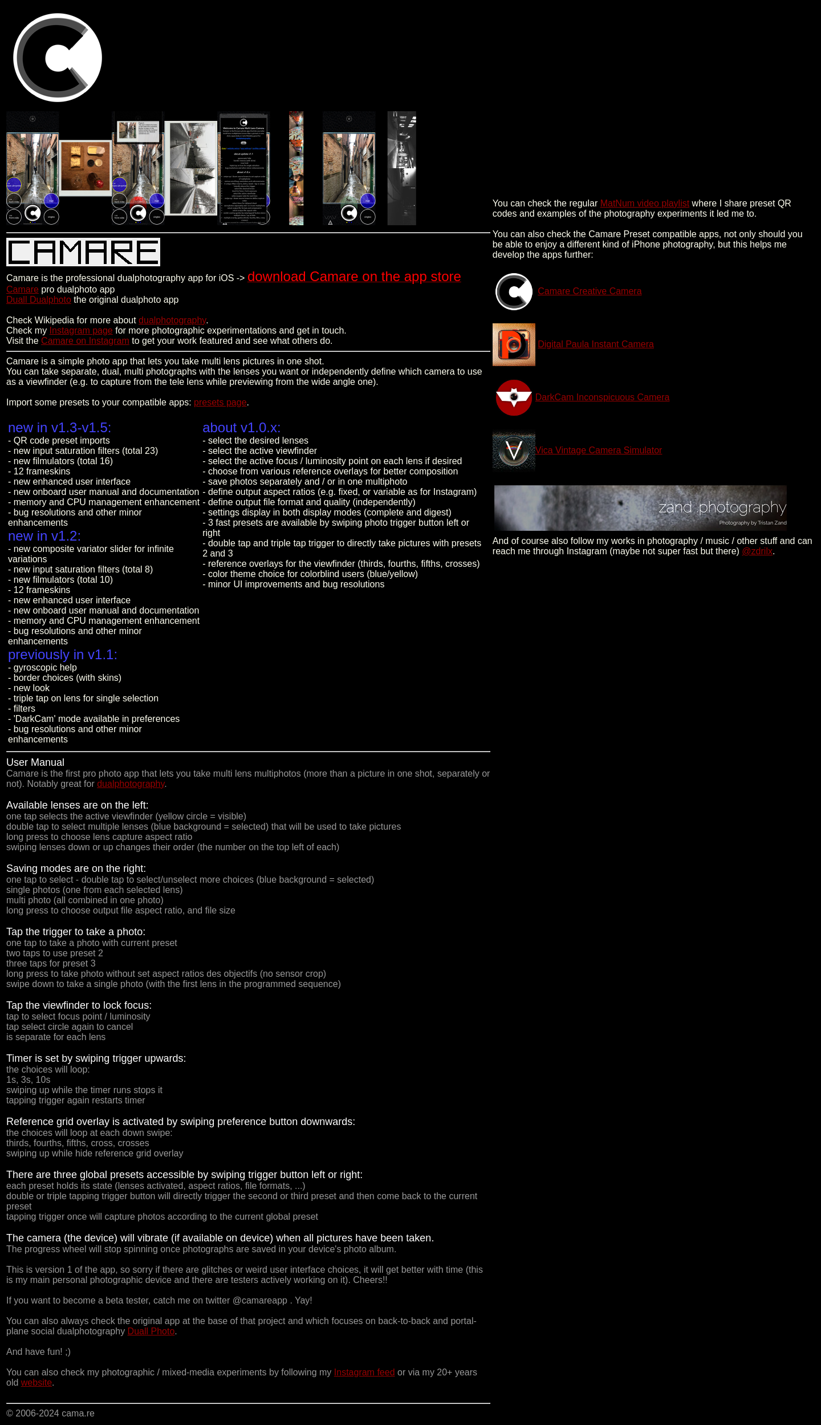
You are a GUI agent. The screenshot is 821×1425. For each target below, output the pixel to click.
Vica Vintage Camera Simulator (599, 450)
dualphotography (172, 320)
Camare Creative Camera (589, 291)
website (36, 1382)
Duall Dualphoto (38, 300)
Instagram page (81, 330)
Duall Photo (151, 1331)
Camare (22, 289)
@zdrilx (757, 551)
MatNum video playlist (645, 203)
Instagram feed (364, 1372)
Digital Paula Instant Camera (596, 344)
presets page (220, 402)
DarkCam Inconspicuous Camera (602, 397)
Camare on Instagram (85, 341)
